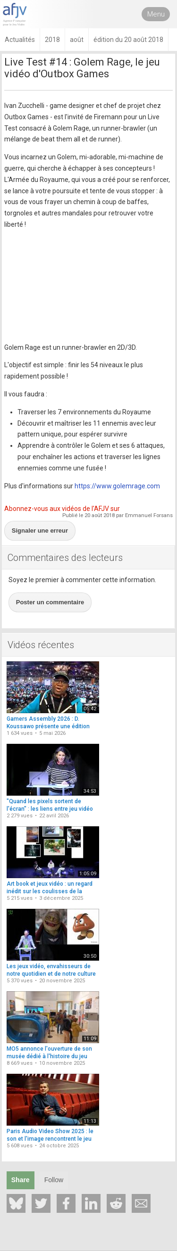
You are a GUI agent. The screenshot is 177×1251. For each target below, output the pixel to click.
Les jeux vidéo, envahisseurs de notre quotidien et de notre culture (51, 970)
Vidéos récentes (41, 644)
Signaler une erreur (40, 530)
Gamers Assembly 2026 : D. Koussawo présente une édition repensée (48, 726)
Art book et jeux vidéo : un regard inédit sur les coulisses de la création (50, 891)
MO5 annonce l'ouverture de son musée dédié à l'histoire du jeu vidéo (49, 1056)
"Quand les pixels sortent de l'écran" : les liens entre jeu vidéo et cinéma (50, 808)
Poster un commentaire (50, 602)
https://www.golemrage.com (117, 486)
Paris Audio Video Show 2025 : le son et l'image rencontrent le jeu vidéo (50, 1138)
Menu (156, 14)
